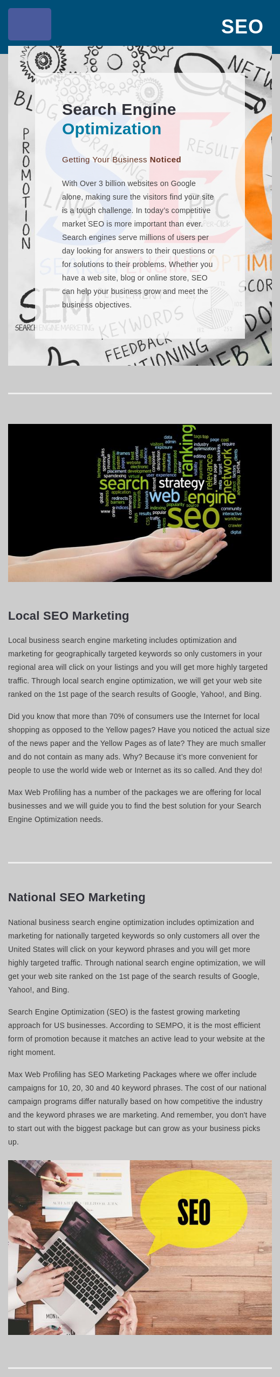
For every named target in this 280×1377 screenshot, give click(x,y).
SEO (242, 27)
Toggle (31, 27)
